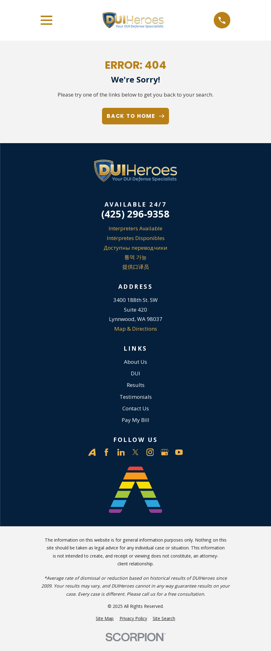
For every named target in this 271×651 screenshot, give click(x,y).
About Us (135, 361)
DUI (135, 373)
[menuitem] (105, 618)
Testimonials (136, 396)
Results (136, 384)
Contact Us (135, 408)
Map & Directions (135, 328)
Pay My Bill (135, 419)
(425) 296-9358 (135, 214)
